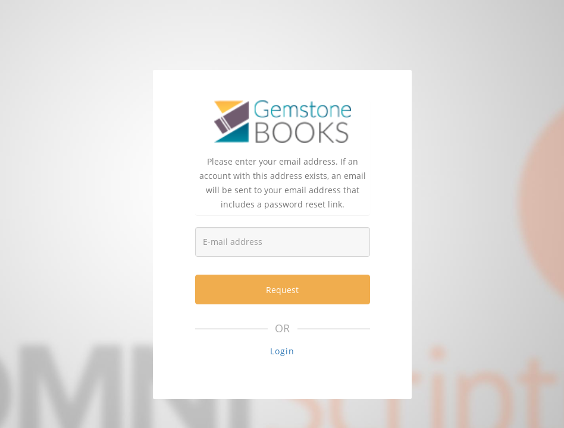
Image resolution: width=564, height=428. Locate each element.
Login (282, 351)
